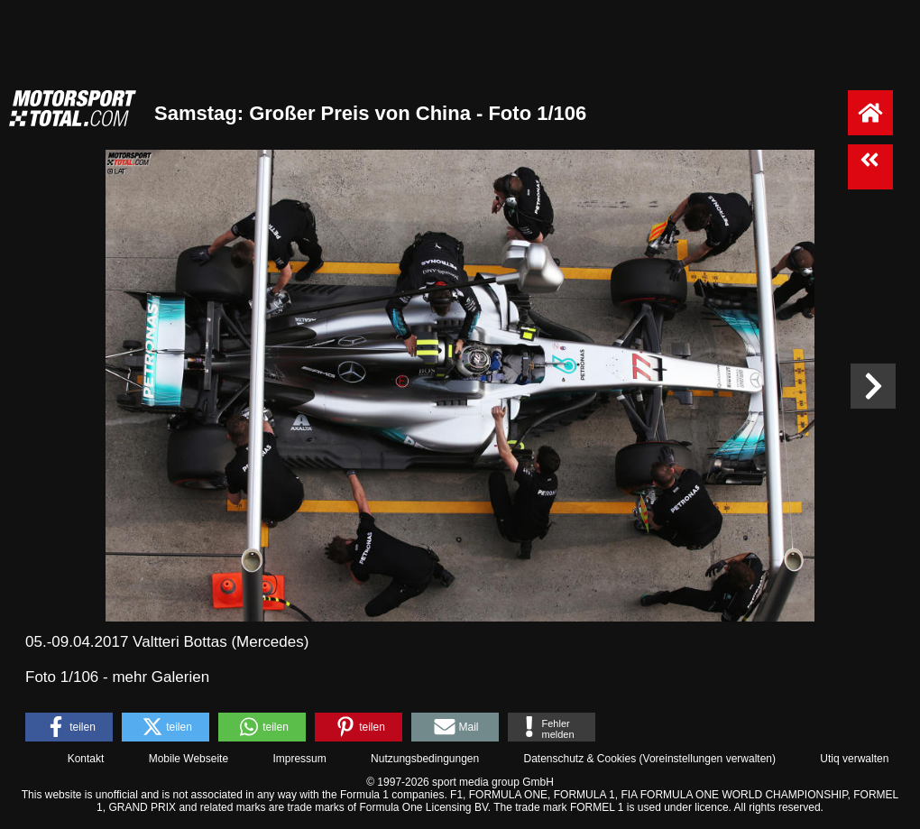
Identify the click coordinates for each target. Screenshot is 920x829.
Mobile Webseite (189, 758)
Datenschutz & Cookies (579, 758)
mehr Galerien (160, 677)
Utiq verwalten (854, 758)
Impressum (299, 758)
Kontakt (86, 758)
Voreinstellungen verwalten (707, 758)
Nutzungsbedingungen (425, 758)
